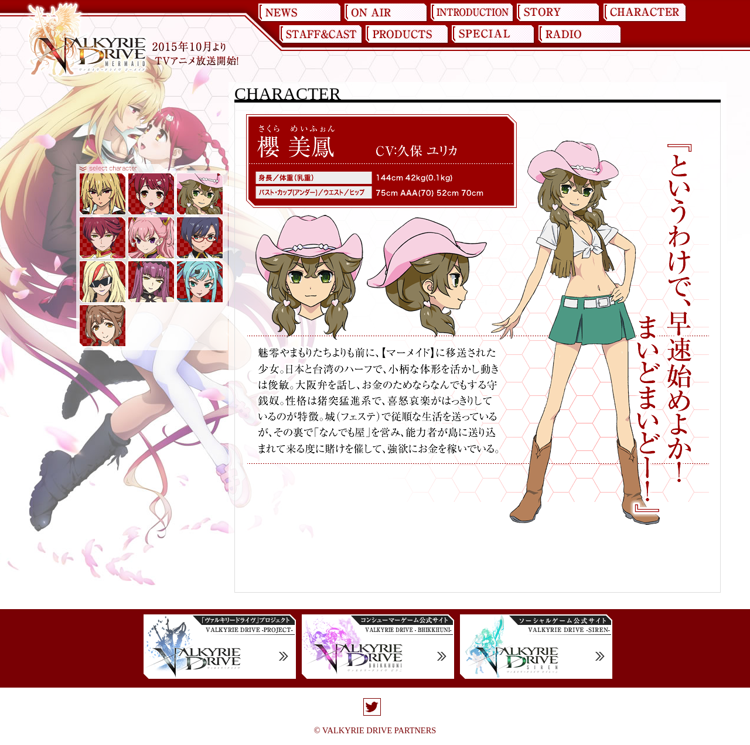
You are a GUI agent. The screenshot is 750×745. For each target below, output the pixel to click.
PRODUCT (406, 35)
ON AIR (386, 13)
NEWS (300, 13)
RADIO (579, 35)
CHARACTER (644, 13)
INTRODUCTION (472, 13)
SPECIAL (493, 35)
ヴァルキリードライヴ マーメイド (86, 39)
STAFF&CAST (320, 35)
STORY (558, 13)
